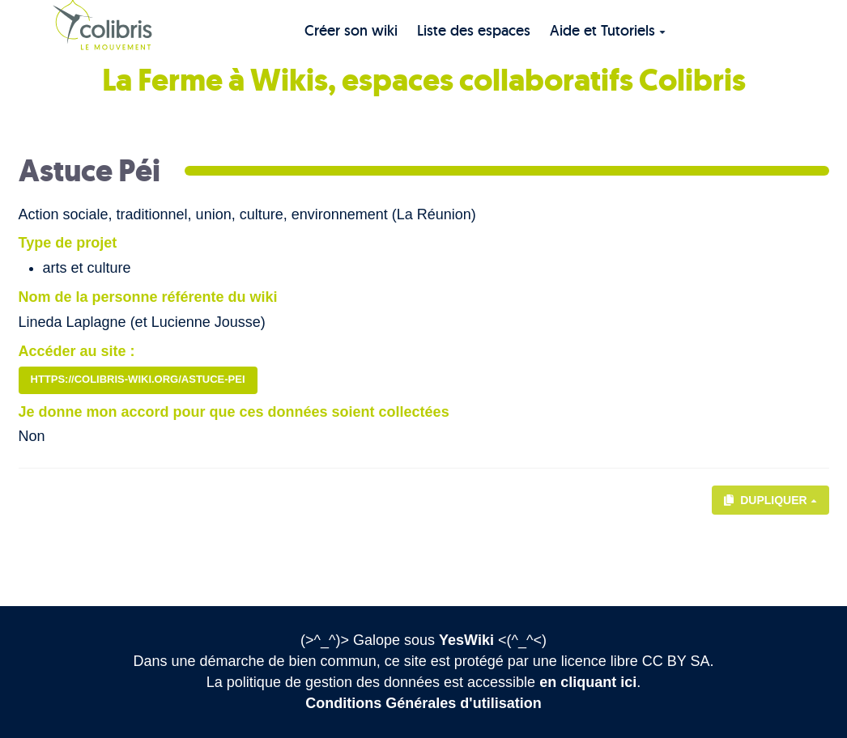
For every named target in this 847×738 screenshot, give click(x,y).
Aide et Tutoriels (608, 30)
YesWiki (466, 640)
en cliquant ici (587, 682)
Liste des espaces (473, 30)
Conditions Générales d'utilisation (423, 703)
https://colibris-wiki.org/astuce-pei (138, 379)
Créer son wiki (351, 30)
